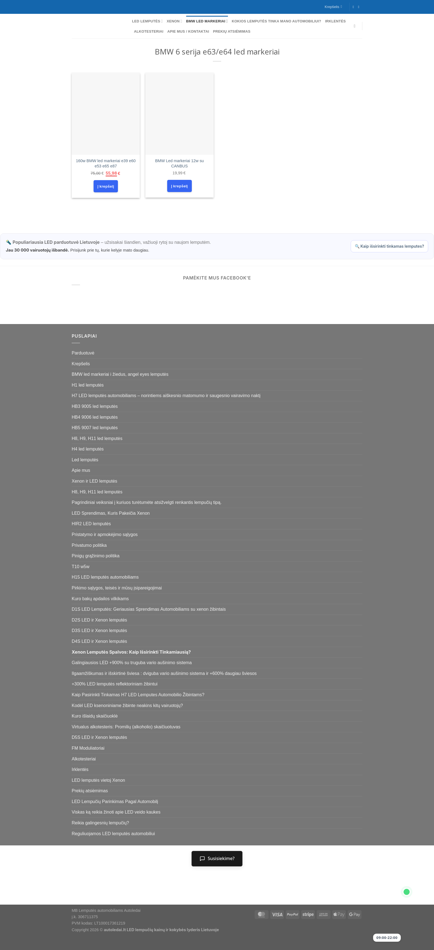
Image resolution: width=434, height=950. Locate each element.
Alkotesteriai (148, 31)
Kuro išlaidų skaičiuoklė (95, 716)
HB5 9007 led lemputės (95, 427)
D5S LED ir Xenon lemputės (99, 737)
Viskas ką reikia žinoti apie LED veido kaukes (116, 812)
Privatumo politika (89, 545)
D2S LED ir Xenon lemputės (99, 620)
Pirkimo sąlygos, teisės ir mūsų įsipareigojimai (117, 588)
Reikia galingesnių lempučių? (100, 822)
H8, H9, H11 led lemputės (97, 438)
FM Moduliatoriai (88, 748)
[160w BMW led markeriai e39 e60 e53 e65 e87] (106, 114)
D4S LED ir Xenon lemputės (99, 641)
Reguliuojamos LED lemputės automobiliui (113, 833)
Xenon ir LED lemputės (94, 481)
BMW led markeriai (207, 21)
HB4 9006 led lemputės (95, 417)
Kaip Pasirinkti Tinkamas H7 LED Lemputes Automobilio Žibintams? (138, 694)
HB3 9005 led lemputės (95, 406)
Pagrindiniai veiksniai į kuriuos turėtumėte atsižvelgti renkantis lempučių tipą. (147, 502)
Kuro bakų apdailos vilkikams (100, 598)
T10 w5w (80, 566)
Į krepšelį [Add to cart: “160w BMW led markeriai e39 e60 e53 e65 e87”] (105, 186)
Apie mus (81, 470)
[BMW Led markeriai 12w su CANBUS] (179, 114)
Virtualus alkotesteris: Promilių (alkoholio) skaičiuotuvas (126, 726)
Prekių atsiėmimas (231, 31)
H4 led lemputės (88, 449)
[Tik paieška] (356, 26)
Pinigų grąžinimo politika (96, 555)
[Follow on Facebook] (354, 7)
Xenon (174, 21)
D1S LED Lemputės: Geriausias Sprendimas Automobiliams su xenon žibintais (149, 609)
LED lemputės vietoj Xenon (98, 780)
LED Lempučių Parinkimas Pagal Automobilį (115, 801)
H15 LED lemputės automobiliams (105, 577)
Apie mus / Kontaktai (188, 31)
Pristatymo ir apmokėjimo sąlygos (105, 534)
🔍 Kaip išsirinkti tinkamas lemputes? (389, 246)
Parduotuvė (83, 353)
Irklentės (335, 21)
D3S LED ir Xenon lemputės (99, 630)
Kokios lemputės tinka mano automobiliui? (276, 21)
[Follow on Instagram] (359, 7)
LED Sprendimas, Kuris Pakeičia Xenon (111, 513)
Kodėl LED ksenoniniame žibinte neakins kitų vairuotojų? (127, 705)
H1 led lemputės (88, 385)
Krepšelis (81, 363)
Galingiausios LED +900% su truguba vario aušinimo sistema (132, 662)
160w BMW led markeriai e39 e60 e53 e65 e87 (106, 163)
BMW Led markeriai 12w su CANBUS (179, 163)
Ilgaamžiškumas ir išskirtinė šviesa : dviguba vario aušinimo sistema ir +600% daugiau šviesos (164, 673)
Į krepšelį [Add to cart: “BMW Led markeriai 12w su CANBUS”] (179, 186)
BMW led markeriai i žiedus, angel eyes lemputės (120, 374)
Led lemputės (147, 21)
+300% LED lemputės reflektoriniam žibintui (114, 684)
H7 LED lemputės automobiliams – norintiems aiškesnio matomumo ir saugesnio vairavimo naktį (166, 395)
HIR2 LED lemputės (91, 523)
